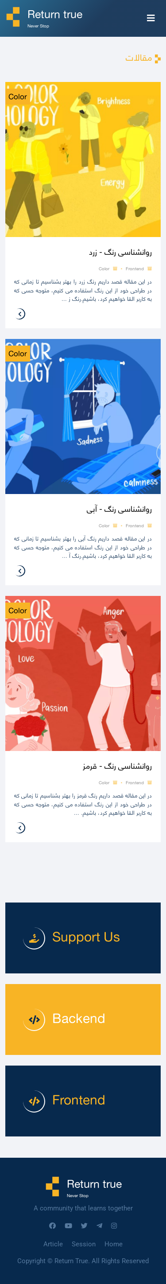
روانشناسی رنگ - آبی (119, 509)
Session (84, 1244)
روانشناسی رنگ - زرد (120, 252)
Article (53, 1244)
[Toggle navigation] (151, 18)
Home (113, 1244)
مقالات (139, 57)
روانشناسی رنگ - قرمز (117, 766)
